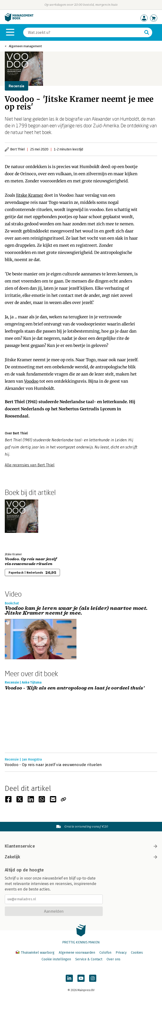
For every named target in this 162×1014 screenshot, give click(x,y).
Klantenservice (81, 846)
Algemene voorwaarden (77, 953)
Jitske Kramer (29, 195)
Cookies (137, 953)
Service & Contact (88, 959)
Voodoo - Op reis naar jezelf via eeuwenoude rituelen (53, 764)
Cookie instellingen (56, 959)
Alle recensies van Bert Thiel (29, 465)
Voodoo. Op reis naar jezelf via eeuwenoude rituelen (31, 561)
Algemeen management (25, 46)
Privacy (121, 953)
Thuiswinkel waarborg (35, 953)
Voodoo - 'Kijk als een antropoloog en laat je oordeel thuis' (74, 688)
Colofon (105, 953)
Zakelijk (81, 857)
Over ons (113, 959)
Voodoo (31, 381)
